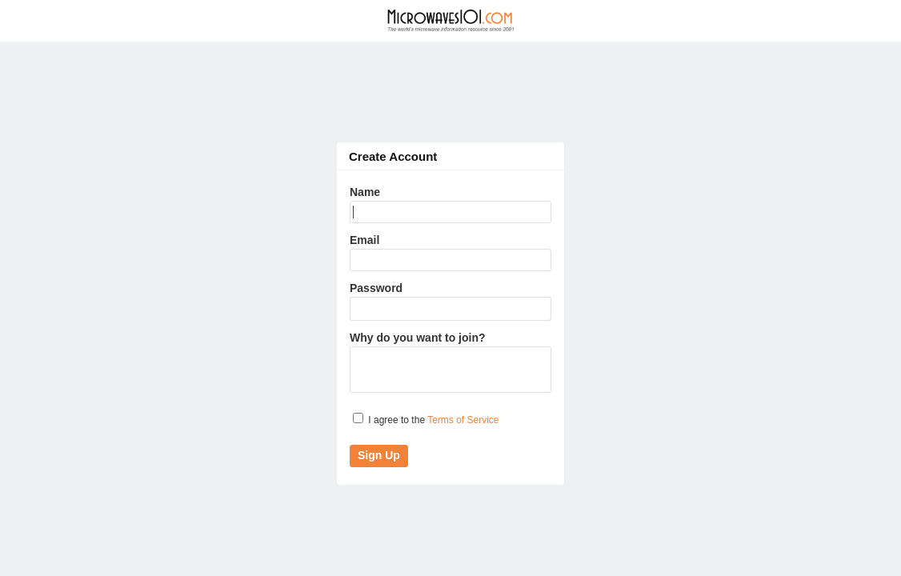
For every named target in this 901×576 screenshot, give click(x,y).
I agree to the (426, 419)
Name (365, 192)
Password (376, 288)
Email (364, 240)
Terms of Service (463, 420)
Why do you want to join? (418, 337)
